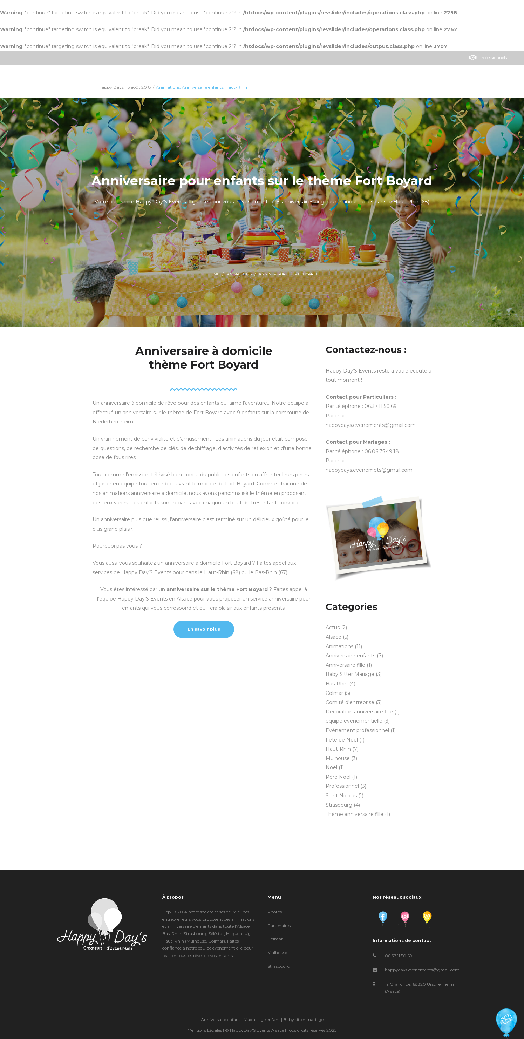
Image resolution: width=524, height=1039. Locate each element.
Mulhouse (338, 758)
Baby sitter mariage (303, 1019)
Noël (331, 767)
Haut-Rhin (338, 749)
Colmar (334, 693)
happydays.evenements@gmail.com (422, 969)
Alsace (333, 637)
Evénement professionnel (357, 730)
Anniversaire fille (345, 665)
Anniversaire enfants (350, 655)
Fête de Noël (342, 740)
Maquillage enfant (262, 1019)
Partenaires (279, 925)
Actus (333, 627)
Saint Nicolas (341, 795)
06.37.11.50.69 (398, 955)
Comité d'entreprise (350, 702)
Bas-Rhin (337, 684)
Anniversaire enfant (220, 1019)
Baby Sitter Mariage (350, 674)
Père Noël (338, 777)
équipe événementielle (354, 721)
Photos (274, 911)
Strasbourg (339, 805)
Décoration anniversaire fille (359, 712)
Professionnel (342, 786)
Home (213, 274)
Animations (239, 274)
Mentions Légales (205, 1030)
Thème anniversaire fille (354, 814)
